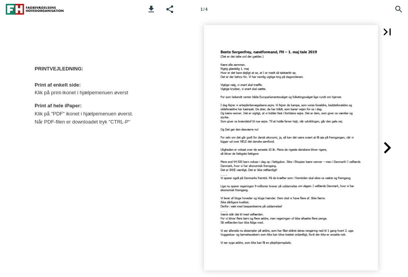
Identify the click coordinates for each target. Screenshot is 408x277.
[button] (151, 9)
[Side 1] (204, 9)
